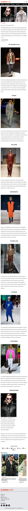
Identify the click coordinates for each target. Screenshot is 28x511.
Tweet (8, 448)
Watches (17, 4)
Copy (14, 449)
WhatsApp (13, 448)
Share (4, 448)
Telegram (19, 448)
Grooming (7, 4)
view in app (24, 4)
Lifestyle (12, 4)
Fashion (2, 4)
